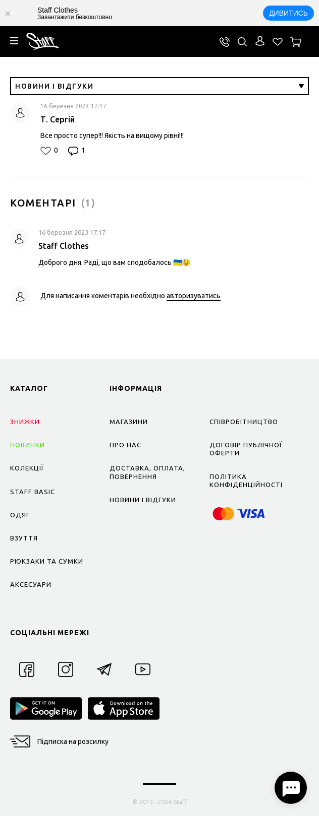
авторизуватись (194, 296)
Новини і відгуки (159, 86)
